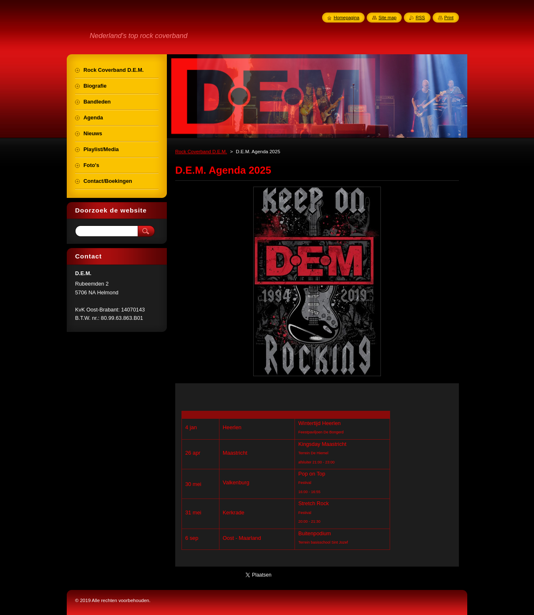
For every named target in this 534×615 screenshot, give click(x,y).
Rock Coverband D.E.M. (201, 151)
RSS (420, 17)
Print (448, 17)
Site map (387, 17)
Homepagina (347, 17)
